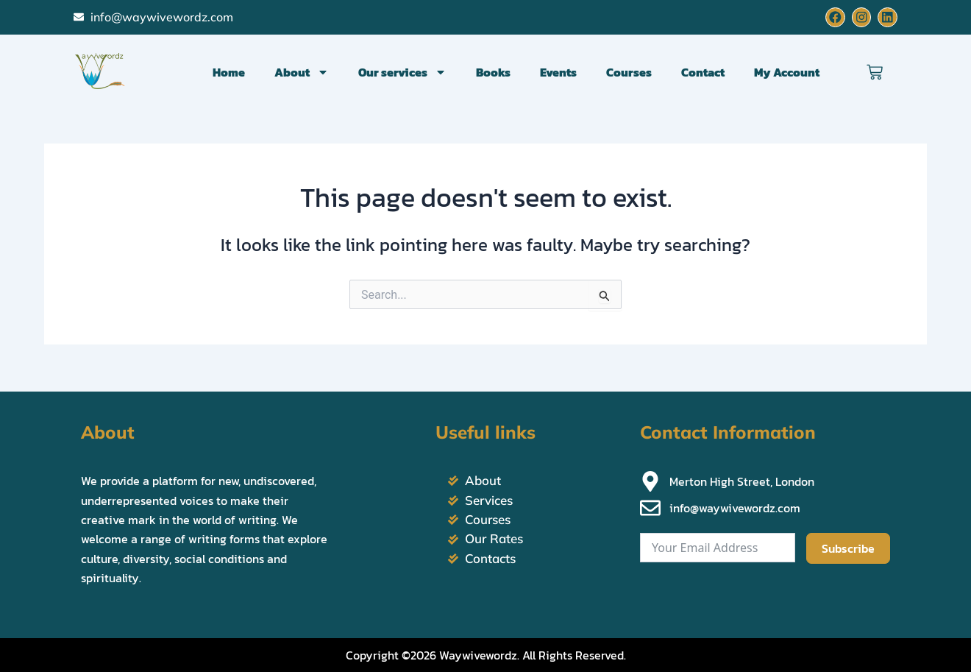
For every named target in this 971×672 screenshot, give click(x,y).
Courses (629, 72)
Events (558, 72)
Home (229, 72)
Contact (703, 72)
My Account (786, 72)
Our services (402, 72)
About (301, 72)
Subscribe (848, 549)
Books (493, 72)
